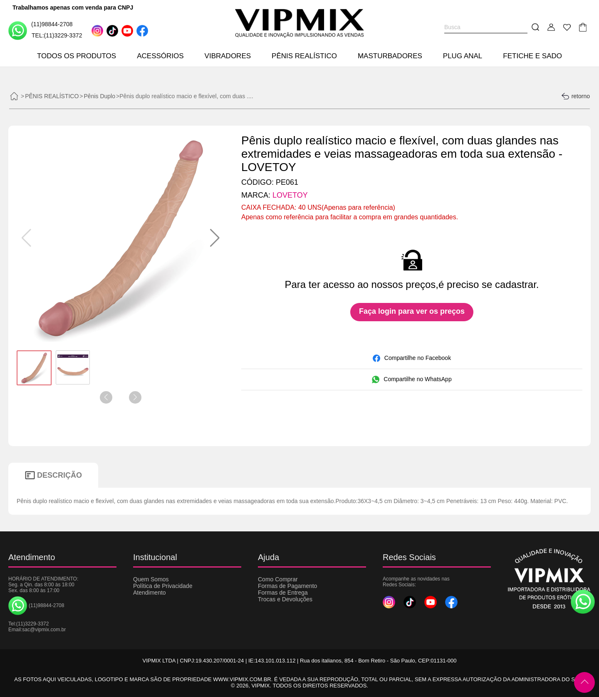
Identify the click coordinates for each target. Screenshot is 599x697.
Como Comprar (278, 579)
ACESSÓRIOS (160, 56)
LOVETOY (290, 195)
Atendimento (149, 592)
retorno (575, 96)
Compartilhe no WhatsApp (411, 379)
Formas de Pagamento (287, 586)
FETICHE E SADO (532, 56)
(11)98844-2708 (40, 30)
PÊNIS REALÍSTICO (304, 56)
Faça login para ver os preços (412, 311)
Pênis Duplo (100, 96)
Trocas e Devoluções (285, 599)
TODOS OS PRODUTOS (76, 56)
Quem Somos (151, 579)
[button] (214, 238)
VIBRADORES (228, 56)
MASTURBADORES (390, 56)
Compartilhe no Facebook (412, 358)
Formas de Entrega (283, 592)
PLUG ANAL (463, 56)
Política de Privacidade (162, 586)
